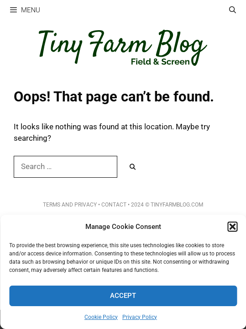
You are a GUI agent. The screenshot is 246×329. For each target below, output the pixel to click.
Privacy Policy (139, 317)
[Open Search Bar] (232, 10)
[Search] (132, 167)
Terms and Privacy (70, 205)
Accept (123, 296)
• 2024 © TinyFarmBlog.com (164, 205)
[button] (232, 226)
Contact (113, 205)
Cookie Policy (101, 317)
